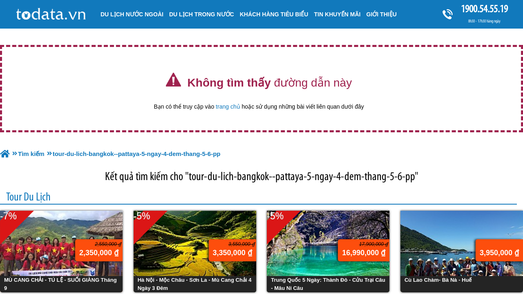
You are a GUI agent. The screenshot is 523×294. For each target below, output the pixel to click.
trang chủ (228, 106)
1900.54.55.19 (484, 9)
